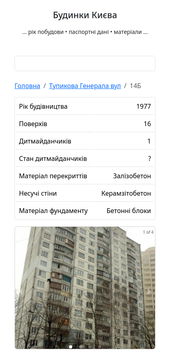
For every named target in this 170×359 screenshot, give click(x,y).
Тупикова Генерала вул (85, 85)
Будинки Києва (85, 15)
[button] (70, 346)
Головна (27, 85)
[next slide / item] (149, 291)
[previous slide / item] (20, 291)
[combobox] (85, 63)
